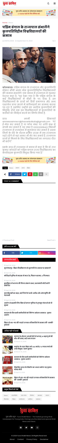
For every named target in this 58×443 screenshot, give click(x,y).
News (11, 22)
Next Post (50, 240)
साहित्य (30, 399)
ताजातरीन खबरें (10, 260)
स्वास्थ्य (38, 399)
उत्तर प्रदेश (23, 395)
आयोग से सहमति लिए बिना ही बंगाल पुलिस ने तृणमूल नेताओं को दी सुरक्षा (28, 304)
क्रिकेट (32, 395)
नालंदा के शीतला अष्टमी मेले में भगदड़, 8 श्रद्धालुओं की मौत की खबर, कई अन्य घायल (33, 337)
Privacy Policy (32, 439)
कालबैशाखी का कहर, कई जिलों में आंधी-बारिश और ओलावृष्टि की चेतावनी (27, 294)
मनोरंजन (21, 399)
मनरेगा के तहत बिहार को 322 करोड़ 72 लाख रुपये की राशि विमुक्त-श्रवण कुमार (33, 348)
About (12, 439)
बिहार (13, 399)
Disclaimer (44, 439)
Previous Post (9, 240)
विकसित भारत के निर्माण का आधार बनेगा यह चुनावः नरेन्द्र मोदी (33, 368)
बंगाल (17, 168)
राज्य (23, 168)
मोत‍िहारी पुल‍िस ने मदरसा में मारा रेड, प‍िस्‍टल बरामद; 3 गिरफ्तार (27, 276)
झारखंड (40, 395)
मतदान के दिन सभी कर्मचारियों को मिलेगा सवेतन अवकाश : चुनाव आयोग (27, 314)
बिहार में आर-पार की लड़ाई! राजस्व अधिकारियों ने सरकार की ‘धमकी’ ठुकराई (28, 324)
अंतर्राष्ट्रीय (14, 395)
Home (4, 22)
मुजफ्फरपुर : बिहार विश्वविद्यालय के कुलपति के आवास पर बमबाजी (27, 268)
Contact (20, 439)
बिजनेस (6, 399)
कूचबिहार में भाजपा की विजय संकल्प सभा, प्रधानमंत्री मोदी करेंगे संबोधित (27, 284)
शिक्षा (28, 168)
